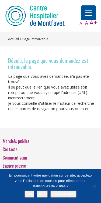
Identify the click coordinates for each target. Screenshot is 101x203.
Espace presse (14, 166)
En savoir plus (64, 194)
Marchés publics (16, 141)
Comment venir (15, 157)
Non (42, 194)
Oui (29, 194)
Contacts (10, 149)
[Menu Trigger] (88, 12)
